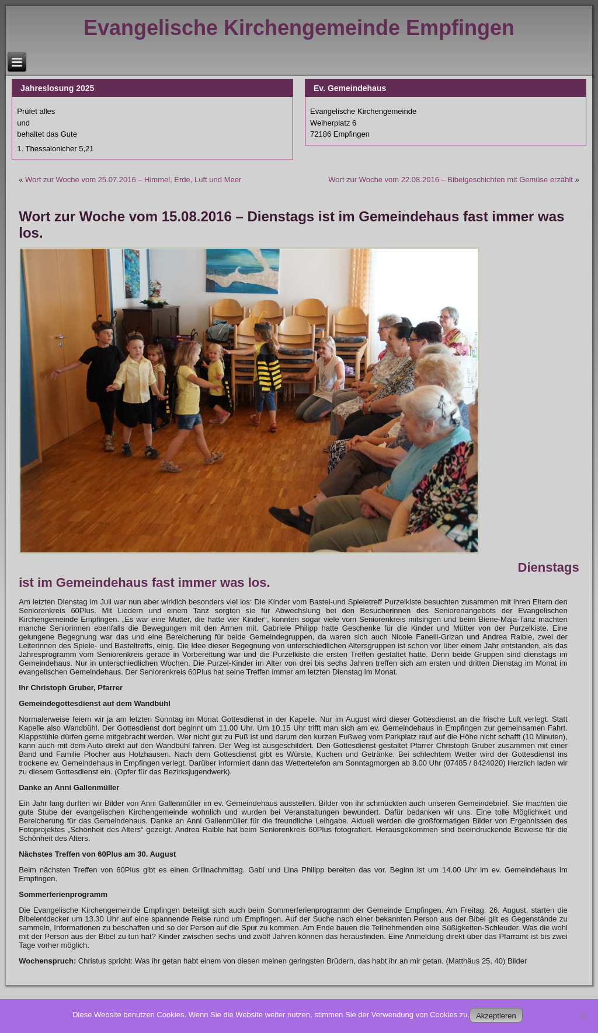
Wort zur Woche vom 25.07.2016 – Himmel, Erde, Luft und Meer (133, 179)
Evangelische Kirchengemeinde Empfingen (299, 28)
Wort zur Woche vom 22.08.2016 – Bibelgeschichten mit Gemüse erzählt (450, 179)
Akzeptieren (496, 1015)
